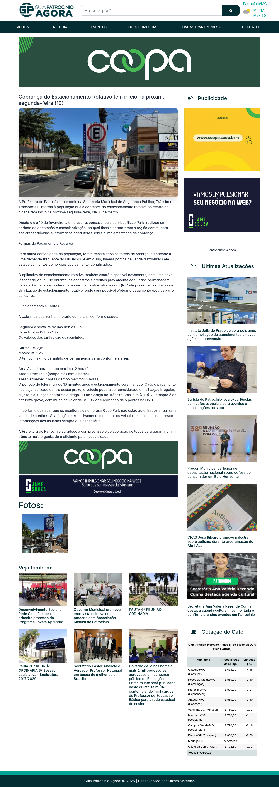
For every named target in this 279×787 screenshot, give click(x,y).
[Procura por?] (151, 10)
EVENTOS (99, 27)
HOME (24, 27)
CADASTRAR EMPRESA (201, 27)
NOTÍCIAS (61, 27)
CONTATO (250, 27)
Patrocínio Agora (222, 250)
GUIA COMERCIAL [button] (143, 27)
